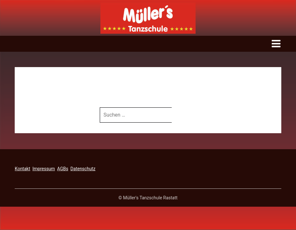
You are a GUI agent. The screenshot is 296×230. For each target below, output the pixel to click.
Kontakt (22, 168)
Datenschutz (82, 168)
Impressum (43, 168)
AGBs (62, 168)
